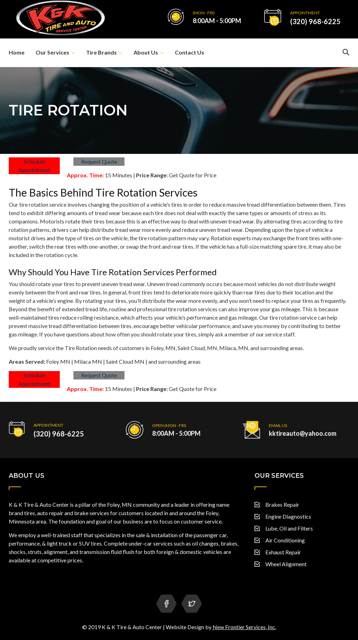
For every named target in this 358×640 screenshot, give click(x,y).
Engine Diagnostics (288, 516)
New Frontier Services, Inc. (244, 627)
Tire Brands (101, 52)
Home (16, 52)
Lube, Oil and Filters (289, 528)
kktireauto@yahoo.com (302, 433)
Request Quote (99, 161)
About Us (146, 52)
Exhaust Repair (283, 552)
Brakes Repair (282, 504)
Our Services (52, 52)
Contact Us (189, 52)
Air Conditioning (285, 540)
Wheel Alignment (286, 564)
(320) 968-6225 (315, 21)
